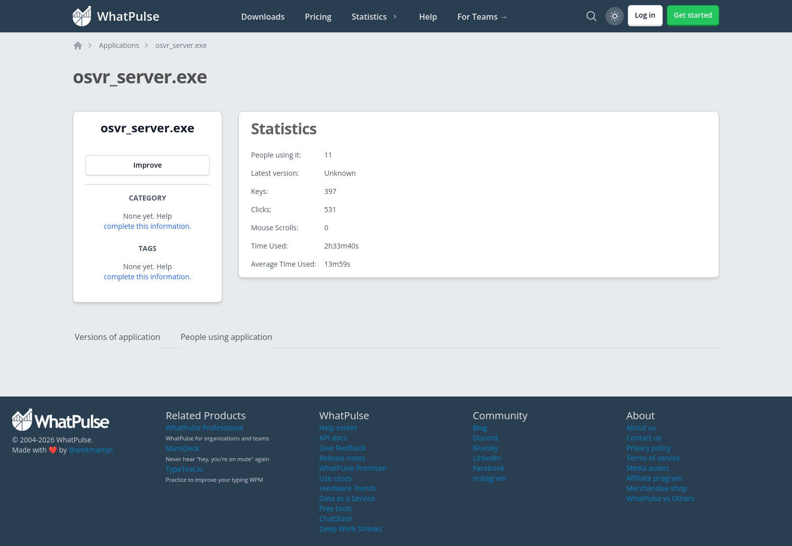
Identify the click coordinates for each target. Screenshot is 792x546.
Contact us (643, 437)
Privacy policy (648, 448)
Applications (119, 45)
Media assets (647, 468)
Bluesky (485, 448)
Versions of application (117, 336)
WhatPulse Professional (204, 427)
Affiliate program (654, 478)
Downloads (263, 16)
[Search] (591, 16)
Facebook (488, 468)
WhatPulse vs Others (660, 498)
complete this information (146, 226)
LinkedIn (487, 458)
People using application (226, 336)
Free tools (335, 508)
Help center (338, 427)
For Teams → (482, 16)
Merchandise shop (656, 488)
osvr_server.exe (181, 45)
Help (428, 16)
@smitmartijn (91, 450)
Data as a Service (347, 498)
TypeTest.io (184, 469)
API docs (333, 437)
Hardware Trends (347, 488)
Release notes (342, 458)
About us (641, 427)
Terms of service (653, 458)
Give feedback (342, 448)
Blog (480, 427)
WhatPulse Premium (352, 468)
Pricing (318, 16)
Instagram (489, 478)
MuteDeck (182, 448)
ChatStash (336, 518)
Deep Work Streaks (350, 528)
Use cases (335, 478)
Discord (485, 437)
